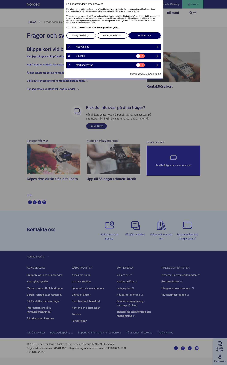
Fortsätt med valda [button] (112, 35)
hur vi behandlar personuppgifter (103, 27)
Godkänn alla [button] (144, 35)
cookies (80, 27)
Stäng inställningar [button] (81, 35)
